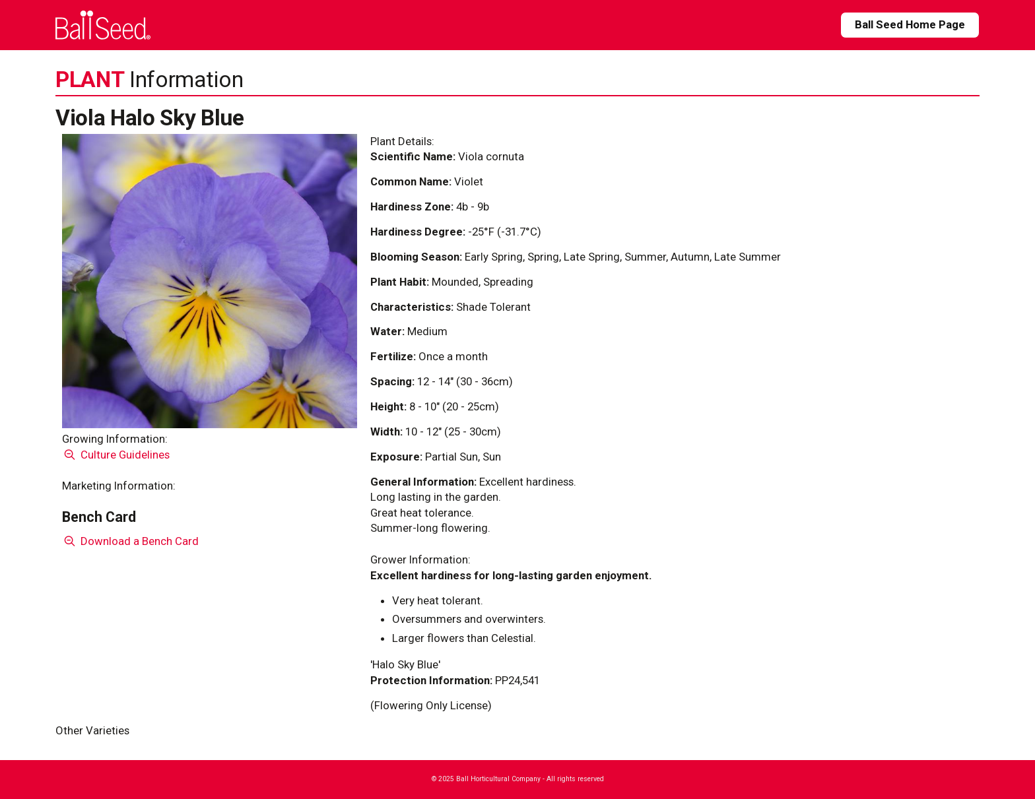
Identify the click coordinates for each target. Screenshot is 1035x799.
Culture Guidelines (116, 454)
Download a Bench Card (130, 541)
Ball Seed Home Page (910, 24)
